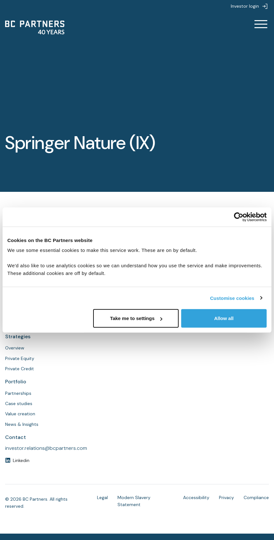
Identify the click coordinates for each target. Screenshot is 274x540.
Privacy (226, 497)
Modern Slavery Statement (133, 501)
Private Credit (19, 369)
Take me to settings (136, 318)
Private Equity (19, 358)
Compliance (256, 497)
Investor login (245, 6)
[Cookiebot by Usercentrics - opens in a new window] (239, 217)
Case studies (18, 403)
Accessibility (196, 497)
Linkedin (21, 460)
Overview (14, 348)
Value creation (20, 414)
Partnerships (18, 393)
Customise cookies (232, 298)
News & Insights (21, 424)
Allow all (224, 318)
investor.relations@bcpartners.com (46, 448)
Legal (102, 497)
